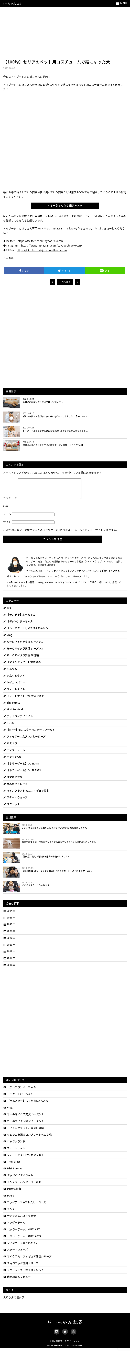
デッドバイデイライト (18, 720)
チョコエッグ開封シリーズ (20, 1267)
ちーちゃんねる (12, 4)
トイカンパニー (14, 686)
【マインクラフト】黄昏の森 (22, 666)
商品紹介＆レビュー (16, 788)
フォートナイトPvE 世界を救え (23, 1159)
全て (7, 612)
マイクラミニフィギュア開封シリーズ (27, 1260)
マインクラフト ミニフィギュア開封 (26, 794)
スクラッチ (11, 808)
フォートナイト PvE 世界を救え (23, 700)
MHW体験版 (12, 1193)
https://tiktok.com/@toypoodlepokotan (42, 250)
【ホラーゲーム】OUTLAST (21, 767)
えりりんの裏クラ (13, 1301)
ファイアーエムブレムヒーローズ (24, 740)
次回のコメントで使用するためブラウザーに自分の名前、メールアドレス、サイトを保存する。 (62, 534)
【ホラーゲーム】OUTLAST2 (22, 774)
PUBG (8, 727)
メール (7, 518)
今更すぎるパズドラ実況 (19, 1220)
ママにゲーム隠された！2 (20, 1247)
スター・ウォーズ (15, 801)
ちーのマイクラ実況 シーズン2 (23, 652)
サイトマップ (73, 1344)
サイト (7, 526)
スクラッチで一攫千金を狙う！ (23, 1274)
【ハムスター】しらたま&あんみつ (25, 632)
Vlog (7, 639)
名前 (5, 510)
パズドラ (10, 747)
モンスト (10, 1213)
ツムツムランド (14, 679)
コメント (10, 502)
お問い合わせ (55, 1344)
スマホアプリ (13, 781)
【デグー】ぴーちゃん (18, 625)
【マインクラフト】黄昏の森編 (23, 1132)
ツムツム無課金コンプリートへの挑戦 (27, 1138)
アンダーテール (14, 754)
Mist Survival (13, 713)
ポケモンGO (12, 761)
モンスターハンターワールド (22, 1186)
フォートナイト (14, 693)
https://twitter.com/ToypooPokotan (40, 241)
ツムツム (10, 673)
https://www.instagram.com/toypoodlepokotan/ (51, 245)
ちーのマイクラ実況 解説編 (21, 659)
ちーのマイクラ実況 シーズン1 (23, 646)
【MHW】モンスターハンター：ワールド (29, 734)
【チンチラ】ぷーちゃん (19, 618)
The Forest (11, 706)
